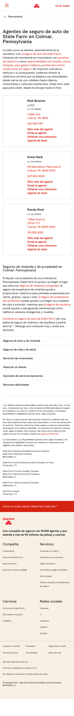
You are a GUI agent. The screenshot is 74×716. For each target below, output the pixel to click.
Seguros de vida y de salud (19, 349)
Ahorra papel (46, 576)
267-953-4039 (35, 176)
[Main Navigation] (7, 5)
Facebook (44, 608)
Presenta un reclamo (49, 551)
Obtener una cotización (42, 136)
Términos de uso (10, 653)
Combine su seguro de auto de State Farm (29, 318)
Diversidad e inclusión (12, 614)
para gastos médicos (27, 65)
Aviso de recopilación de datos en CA (20, 668)
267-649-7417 (35, 123)
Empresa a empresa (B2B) (15, 570)
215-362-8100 (35, 232)
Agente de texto (37, 140)
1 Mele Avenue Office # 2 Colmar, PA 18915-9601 (41, 223)
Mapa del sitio (54, 653)
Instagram (44, 621)
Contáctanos (8, 551)
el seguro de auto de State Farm (41, 54)
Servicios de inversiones (18, 358)
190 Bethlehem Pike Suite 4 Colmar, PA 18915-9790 (44, 168)
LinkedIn (43, 627)
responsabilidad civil (39, 61)
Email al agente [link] (36, 133)
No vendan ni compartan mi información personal (25, 674)
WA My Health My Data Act (15, 662)
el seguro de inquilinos (57, 304)
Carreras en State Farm (14, 608)
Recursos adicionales (16, 384)
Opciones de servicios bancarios (23, 375)
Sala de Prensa (9, 564)
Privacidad (30, 646)
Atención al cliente (14, 367)
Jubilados (7, 621)
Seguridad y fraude (57, 646)
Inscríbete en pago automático (53, 570)
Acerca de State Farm (13, 557)
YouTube (43, 633)
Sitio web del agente (40, 129)
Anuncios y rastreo (11, 646)
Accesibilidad (32, 653)
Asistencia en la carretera (51, 557)
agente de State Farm (50, 434)
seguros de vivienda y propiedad (39, 285)
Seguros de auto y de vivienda (21, 340)
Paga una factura (47, 564)
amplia (57, 61)
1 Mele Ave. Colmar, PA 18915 (38, 116)
